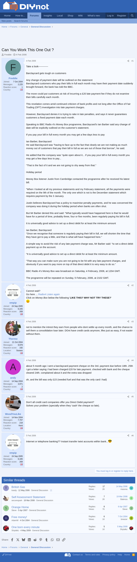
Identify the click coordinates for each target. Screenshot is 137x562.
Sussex (19, 350)
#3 (132, 321)
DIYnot (6, 554)
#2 (132, 285)
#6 (132, 435)
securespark (17, 500)
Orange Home (20, 507)
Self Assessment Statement (28, 497)
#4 (132, 360)
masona (123, 489)
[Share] (128, 61)
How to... (20, 15)
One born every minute (26, 527)
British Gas (18, 487)
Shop (70, 15)
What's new (94, 15)
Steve (14, 510)
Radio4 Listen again (49, 294)
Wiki (80, 15)
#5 (132, 397)
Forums (34, 15)
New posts (7, 21)
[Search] (132, 16)
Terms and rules (92, 554)
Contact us (78, 554)
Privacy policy (108, 554)
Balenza (123, 499)
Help (120, 554)
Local (60, 15)
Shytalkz (15, 530)
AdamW (15, 520)
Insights (48, 15)
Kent (21, 425)
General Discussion (39, 490)
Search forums (21, 21)
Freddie (8, 54)
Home (7, 15)
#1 (132, 61)
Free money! (19, 517)
